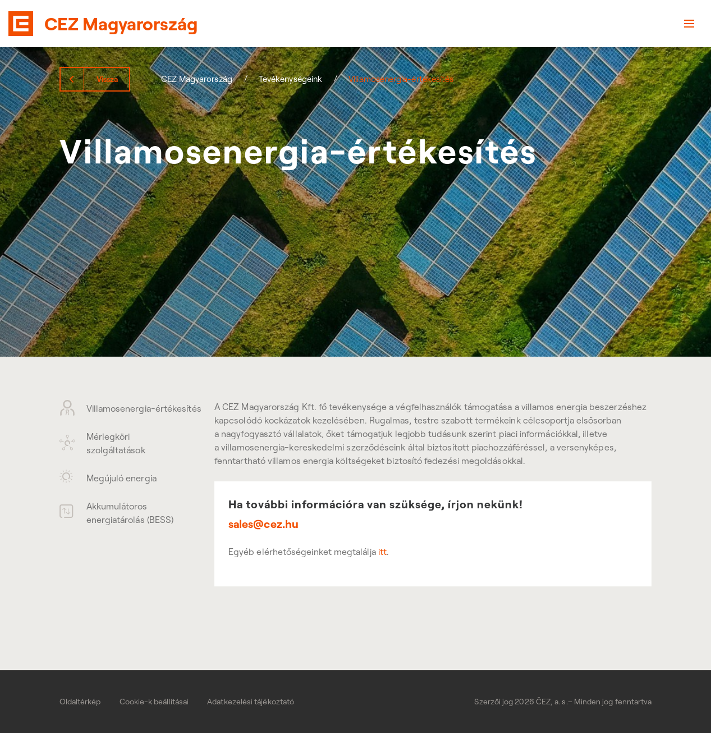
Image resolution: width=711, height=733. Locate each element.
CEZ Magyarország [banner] (121, 23)
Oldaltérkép (80, 701)
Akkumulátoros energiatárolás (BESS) (116, 512)
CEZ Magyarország (196, 79)
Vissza (107, 79)
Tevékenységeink (290, 79)
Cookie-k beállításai (154, 701)
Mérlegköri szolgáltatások (102, 443)
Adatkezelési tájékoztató (250, 701)
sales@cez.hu (263, 524)
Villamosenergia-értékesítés (122, 408)
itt (382, 551)
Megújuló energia (108, 477)
